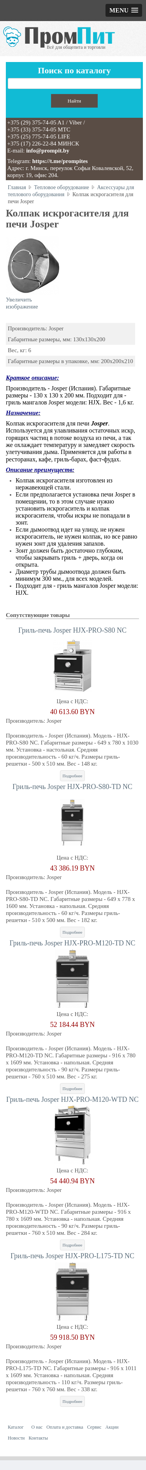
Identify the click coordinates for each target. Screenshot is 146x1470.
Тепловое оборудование (61, 187)
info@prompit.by (47, 150)
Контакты (38, 1438)
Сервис (94, 1427)
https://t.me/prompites (60, 161)
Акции (112, 1427)
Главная (17, 187)
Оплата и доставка (64, 1427)
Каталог (16, 1427)
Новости (16, 1438)
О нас (37, 1427)
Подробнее (73, 775)
